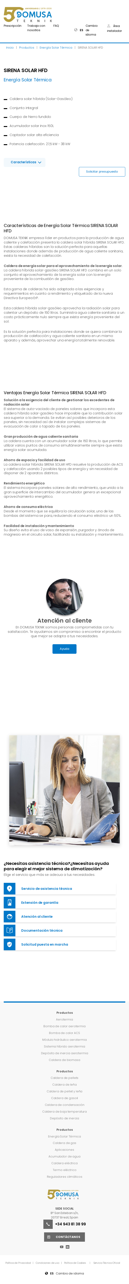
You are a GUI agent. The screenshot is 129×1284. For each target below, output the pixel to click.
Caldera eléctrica (64, 1163)
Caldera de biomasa (64, 1060)
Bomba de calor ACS (64, 1033)
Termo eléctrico (65, 1170)
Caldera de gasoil (64, 1098)
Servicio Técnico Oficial (106, 1263)
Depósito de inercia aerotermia (64, 1053)
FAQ (56, 26)
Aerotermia (64, 1019)
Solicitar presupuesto (102, 171)
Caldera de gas (64, 1143)
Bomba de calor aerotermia (64, 1026)
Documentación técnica (33, 930)
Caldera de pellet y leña (65, 1091)
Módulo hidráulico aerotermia (64, 1040)
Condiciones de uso (48, 1263)
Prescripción (12, 26)
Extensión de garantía (31, 902)
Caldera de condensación (64, 1105)
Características (23, 162)
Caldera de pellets (64, 1078)
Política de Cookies (75, 1263)
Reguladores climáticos (64, 1177)
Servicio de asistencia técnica (38, 888)
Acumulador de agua (64, 1156)
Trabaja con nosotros (36, 28)
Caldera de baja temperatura (64, 1112)
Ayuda (64, 649)
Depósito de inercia (64, 1118)
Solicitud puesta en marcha (36, 944)
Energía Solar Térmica (64, 1136)
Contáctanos (62, 1237)
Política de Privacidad (18, 1263)
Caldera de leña (64, 1085)
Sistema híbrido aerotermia (64, 1046)
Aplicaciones (64, 1150)
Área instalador (114, 28)
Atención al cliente (28, 916)
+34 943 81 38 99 (64, 1224)
